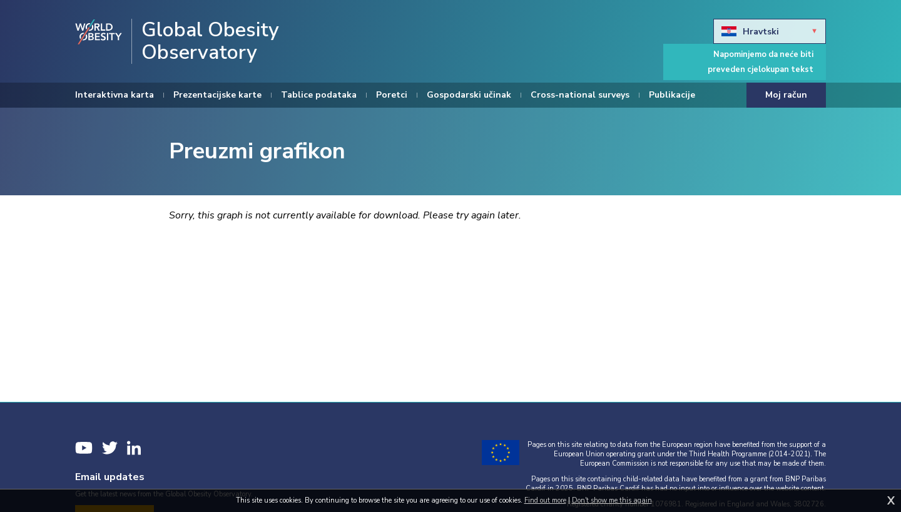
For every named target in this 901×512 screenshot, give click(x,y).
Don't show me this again (612, 500)
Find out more (545, 500)
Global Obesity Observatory (210, 41)
